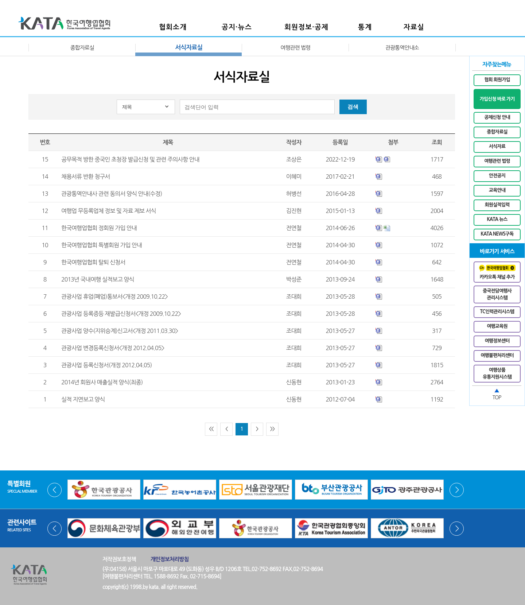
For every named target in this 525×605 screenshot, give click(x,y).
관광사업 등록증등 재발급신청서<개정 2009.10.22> (121, 314)
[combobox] (146, 107)
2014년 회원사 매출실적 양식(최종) (102, 382)
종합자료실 (82, 47)
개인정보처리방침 (170, 559)
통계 (365, 27)
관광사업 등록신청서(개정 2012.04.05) (106, 365)
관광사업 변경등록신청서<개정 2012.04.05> (112, 348)
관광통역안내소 (402, 47)
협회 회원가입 (497, 79)
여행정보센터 (497, 340)
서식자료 (497, 146)
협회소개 (173, 27)
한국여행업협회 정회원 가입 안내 (99, 228)
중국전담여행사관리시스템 (497, 294)
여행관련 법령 (295, 47)
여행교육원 (497, 326)
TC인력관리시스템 (497, 311)
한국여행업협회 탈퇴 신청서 (93, 262)
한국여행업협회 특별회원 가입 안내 (101, 245)
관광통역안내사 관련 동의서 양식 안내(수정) (111, 194)
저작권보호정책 (119, 559)
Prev (54, 490)
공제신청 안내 (497, 117)
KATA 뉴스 (497, 219)
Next (457, 490)
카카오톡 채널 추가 (497, 272)
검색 (352, 107)
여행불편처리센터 (497, 355)
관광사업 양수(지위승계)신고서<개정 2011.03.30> (119, 331)
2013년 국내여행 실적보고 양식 (97, 279)
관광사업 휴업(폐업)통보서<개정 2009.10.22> (114, 296)
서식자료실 (188, 47)
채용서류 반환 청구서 (85, 176)
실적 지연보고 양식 (83, 399)
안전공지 (497, 175)
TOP (497, 397)
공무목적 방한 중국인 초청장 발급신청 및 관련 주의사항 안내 (130, 159)
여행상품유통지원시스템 (497, 374)
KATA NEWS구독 (497, 234)
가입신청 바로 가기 (496, 99)
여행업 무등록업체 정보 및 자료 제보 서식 (108, 211)
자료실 (414, 27)
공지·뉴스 (237, 27)
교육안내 (497, 190)
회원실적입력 (497, 204)
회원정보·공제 (306, 27)
